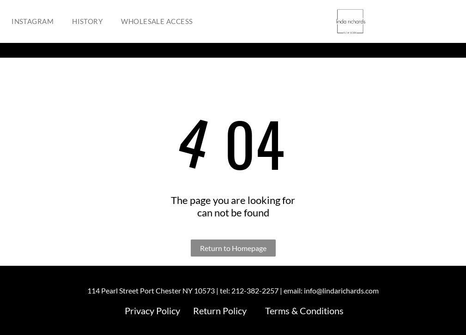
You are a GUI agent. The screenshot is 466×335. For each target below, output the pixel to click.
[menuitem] (35, 21)
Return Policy (220, 310)
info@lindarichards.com (341, 290)
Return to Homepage (233, 248)
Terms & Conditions (304, 310)
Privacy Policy (152, 310)
